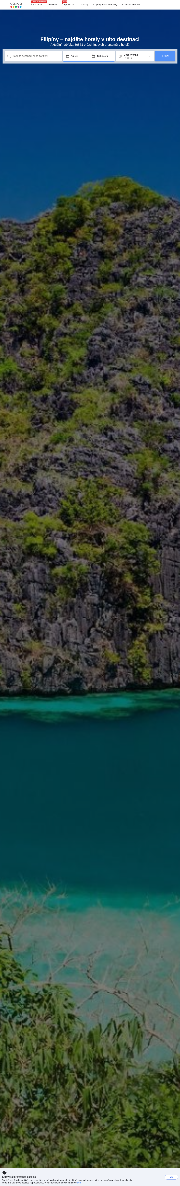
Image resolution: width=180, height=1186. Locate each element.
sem (79, 1182)
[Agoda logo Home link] (16, 5)
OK (171, 1177)
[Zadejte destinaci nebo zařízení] (36, 56)
